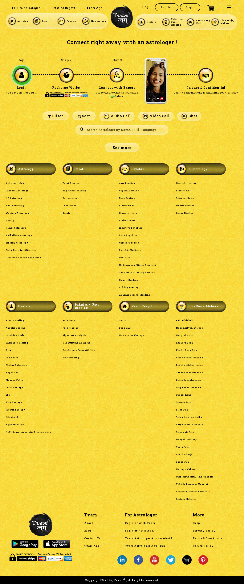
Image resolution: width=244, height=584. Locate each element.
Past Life (124, 258)
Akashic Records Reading (134, 295)
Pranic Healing (15, 320)
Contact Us (92, 538)
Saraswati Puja (185, 432)
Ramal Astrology (16, 228)
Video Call (156, 116)
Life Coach (12, 417)
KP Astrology (14, 198)
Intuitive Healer (16, 335)
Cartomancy (70, 198)
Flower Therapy (15, 410)
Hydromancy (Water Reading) (137, 265)
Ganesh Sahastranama (189, 372)
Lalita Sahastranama (188, 380)
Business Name (185, 198)
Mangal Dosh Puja (187, 439)
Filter (55, 116)
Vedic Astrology (16, 183)
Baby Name (182, 191)
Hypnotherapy (15, 424)
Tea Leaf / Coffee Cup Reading (137, 272)
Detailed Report (63, 8)
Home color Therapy (131, 335)
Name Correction (186, 183)
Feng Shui (125, 328)
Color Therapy (14, 387)
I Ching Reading (129, 287)
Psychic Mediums (130, 250)
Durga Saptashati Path (189, 424)
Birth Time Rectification (21, 250)
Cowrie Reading (128, 280)
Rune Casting (127, 198)
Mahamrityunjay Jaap (189, 328)
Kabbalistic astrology (19, 235)
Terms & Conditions (207, 538)
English (167, 7)
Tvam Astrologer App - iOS (145, 546)
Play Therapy (14, 402)
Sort (84, 116)
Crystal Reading (129, 191)
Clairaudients (127, 205)
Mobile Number (185, 205)
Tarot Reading (71, 183)
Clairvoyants (127, 220)
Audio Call (117, 116)
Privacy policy (204, 530)
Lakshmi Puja (184, 454)
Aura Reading (127, 183)
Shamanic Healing (17, 343)
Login (190, 7)
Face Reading (71, 328)
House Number (184, 213)
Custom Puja (183, 402)
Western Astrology (17, 213)
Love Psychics (128, 235)
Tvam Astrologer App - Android (148, 538)
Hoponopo (12, 372)
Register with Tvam (140, 523)
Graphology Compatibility (79, 350)
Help (196, 523)
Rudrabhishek (184, 320)
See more (122, 147)
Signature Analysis (74, 335)
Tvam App (94, 8)
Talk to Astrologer (26, 8)
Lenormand (70, 205)
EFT (8, 395)
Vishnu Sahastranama (189, 358)
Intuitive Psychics (130, 228)
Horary (10, 220)
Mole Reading (71, 358)
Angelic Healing (16, 328)
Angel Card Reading (75, 191)
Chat (189, 116)
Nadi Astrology (15, 205)
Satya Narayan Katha (189, 417)
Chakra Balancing (16, 365)
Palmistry (69, 320)
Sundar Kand (184, 395)
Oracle (66, 213)
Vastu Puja (182, 447)
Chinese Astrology (17, 191)
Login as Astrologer (140, 530)
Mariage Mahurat (186, 469)
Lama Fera (12, 358)
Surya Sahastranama (188, 387)
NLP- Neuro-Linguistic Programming (28, 432)
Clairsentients (128, 213)
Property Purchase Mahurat (193, 491)
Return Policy (203, 546)
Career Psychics (129, 243)
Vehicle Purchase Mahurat (192, 484)
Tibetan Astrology (17, 243)
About (88, 523)
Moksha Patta (14, 380)
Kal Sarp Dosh (184, 343)
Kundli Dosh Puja (186, 350)
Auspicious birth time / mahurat (195, 477)
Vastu (122, 320)
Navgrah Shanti (186, 335)
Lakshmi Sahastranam (190, 365)
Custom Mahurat (186, 499)
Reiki (9, 350)
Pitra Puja (182, 410)
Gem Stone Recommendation (23, 258)
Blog (144, 7)
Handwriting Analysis (76, 343)
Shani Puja (182, 462)
